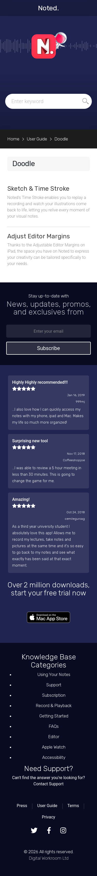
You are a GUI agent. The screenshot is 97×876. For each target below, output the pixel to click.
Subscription (53, 695)
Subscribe (48, 348)
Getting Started (53, 715)
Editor (53, 736)
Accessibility (53, 757)
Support (53, 684)
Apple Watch (53, 747)
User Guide (47, 805)
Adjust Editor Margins (38, 236)
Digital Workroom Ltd (49, 858)
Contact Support (48, 783)
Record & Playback (54, 705)
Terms (73, 805)
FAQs (54, 726)
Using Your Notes (53, 674)
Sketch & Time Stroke (38, 188)
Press (22, 805)
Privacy (48, 817)
